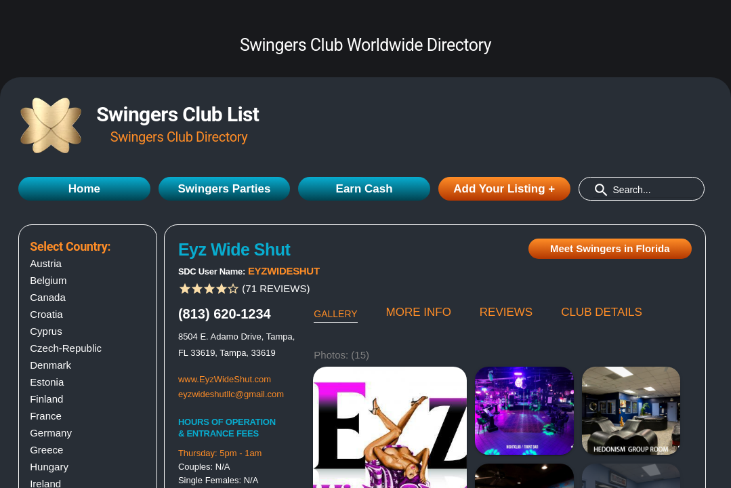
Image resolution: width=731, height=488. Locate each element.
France (46, 416)
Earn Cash (364, 188)
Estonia (47, 382)
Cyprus (46, 331)
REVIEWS (506, 312)
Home (84, 188)
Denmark (50, 365)
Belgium (48, 280)
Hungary (49, 466)
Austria (46, 263)
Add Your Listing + (504, 188)
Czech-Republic (66, 348)
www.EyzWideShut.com (224, 379)
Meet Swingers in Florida (610, 248)
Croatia (46, 314)
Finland (46, 399)
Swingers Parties (223, 188)
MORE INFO (418, 312)
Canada (48, 297)
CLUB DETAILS (601, 312)
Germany (51, 433)
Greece (46, 449)
